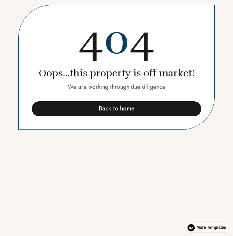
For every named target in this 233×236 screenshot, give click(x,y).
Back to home (116, 108)
